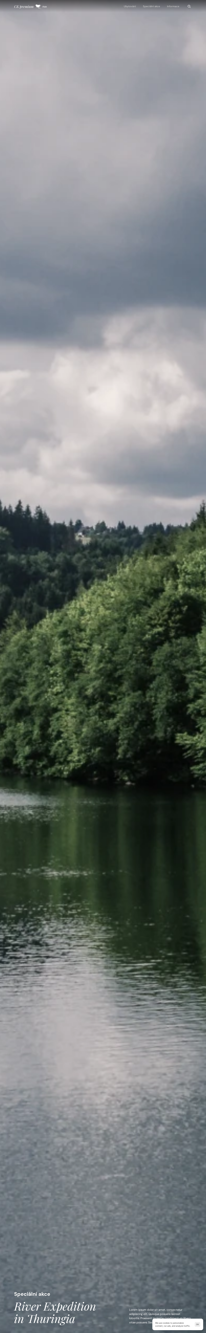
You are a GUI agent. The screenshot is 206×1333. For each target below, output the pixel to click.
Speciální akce (151, 6)
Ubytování (130, 6)
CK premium (24, 6)
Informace (173, 6)
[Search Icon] (189, 6)
